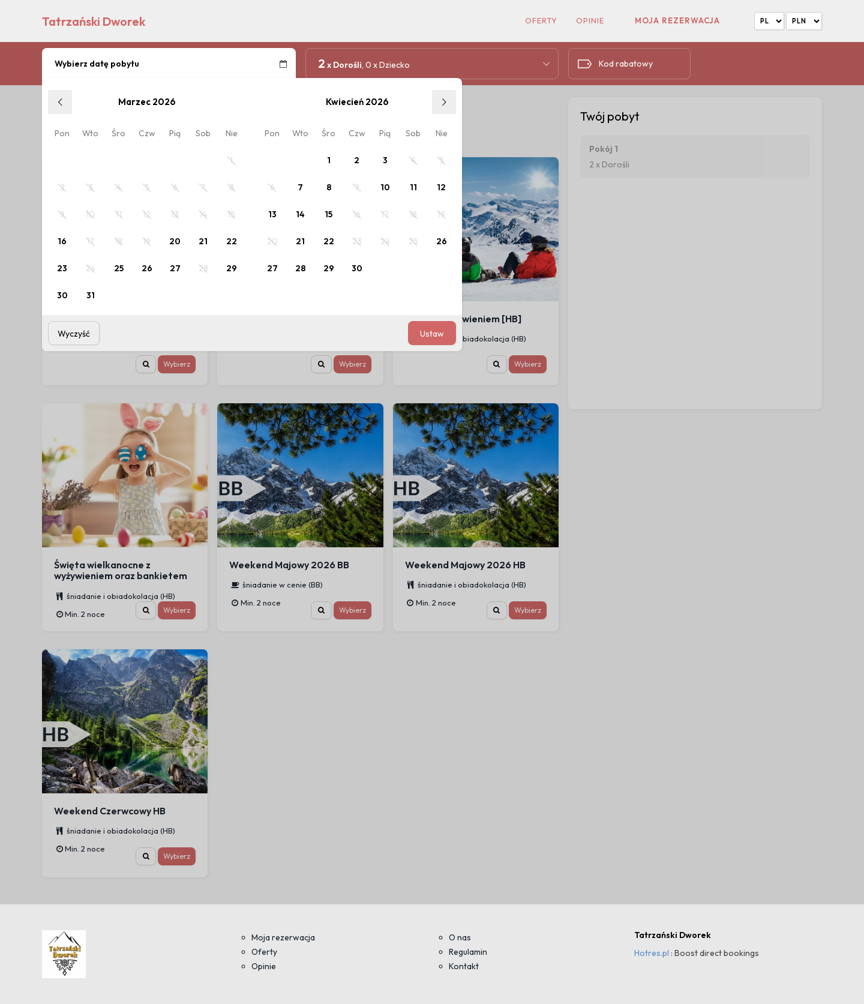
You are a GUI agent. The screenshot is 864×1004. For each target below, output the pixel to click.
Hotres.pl (651, 953)
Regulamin (468, 951)
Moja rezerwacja (677, 20)
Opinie (590, 20)
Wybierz (176, 363)
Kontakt (464, 966)
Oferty (541, 20)
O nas (460, 937)
